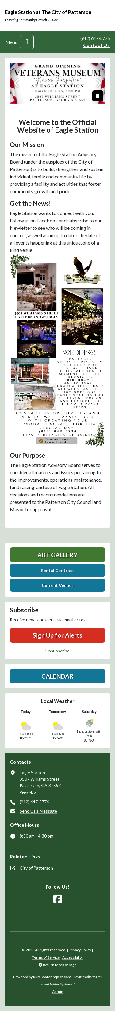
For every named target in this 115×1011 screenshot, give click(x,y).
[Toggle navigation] (27, 42)
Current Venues (58, 585)
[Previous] (17, 83)
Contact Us (96, 45)
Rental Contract (57, 570)
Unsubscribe (57, 650)
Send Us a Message (38, 811)
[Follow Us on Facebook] (57, 899)
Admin (57, 991)
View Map (28, 792)
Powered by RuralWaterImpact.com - (57, 980)
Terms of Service (46, 957)
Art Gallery (57, 555)
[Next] (98, 83)
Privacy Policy (80, 950)
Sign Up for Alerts (57, 635)
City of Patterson (36, 867)
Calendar (57, 676)
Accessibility (72, 957)
